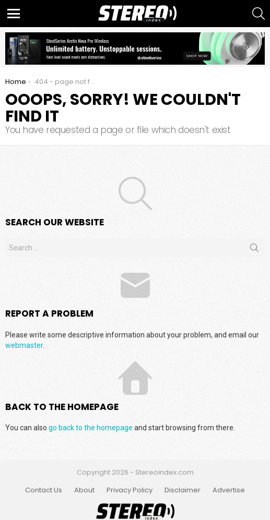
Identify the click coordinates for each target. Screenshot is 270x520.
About (84, 490)
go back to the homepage (91, 428)
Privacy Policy (129, 490)
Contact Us (43, 490)
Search (254, 249)
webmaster (24, 345)
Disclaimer (183, 490)
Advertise (229, 490)
